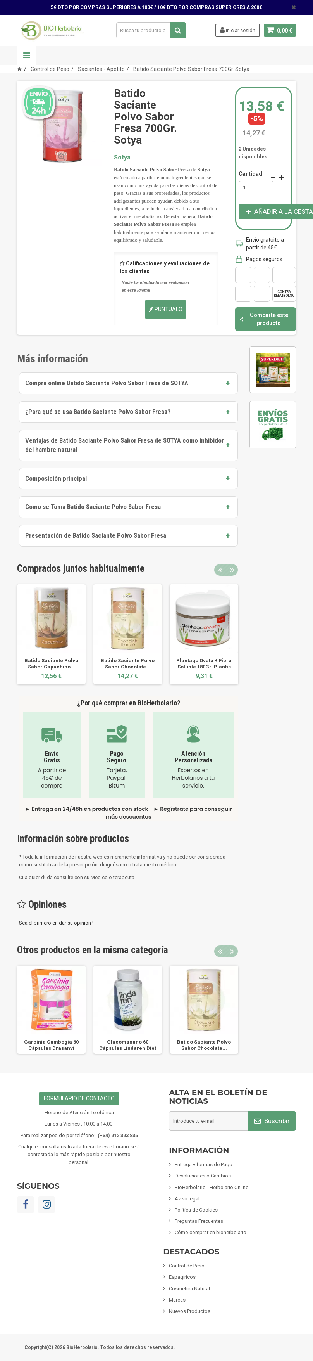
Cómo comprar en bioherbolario (210, 1232)
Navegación (26, 55)
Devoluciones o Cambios (203, 1176)
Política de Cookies (196, 1210)
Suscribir (272, 1121)
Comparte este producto (263, 319)
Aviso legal (187, 1199)
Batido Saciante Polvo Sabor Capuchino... (51, 664)
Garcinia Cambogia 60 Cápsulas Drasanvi (51, 1045)
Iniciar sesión (237, 29)
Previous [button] (220, 570)
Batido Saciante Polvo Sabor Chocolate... (128, 664)
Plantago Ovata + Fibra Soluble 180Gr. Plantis (204, 664)
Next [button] (232, 570)
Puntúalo (165, 309)
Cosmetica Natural (189, 1289)
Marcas (177, 1300)
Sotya (122, 157)
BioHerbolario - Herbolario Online (211, 1187)
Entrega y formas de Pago (203, 1164)
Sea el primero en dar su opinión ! (56, 923)
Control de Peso (187, 1266)
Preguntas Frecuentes (199, 1221)
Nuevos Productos (189, 1311)
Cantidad (250, 174)
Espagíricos (182, 1277)
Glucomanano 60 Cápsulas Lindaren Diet (127, 1045)
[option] (51, 634)
